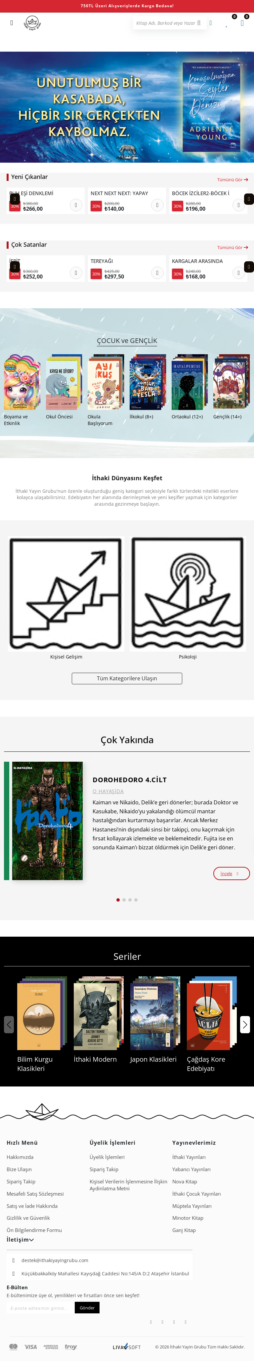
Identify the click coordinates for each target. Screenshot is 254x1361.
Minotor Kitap (187, 1217)
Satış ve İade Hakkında (32, 1206)
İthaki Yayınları (189, 1157)
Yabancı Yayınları (191, 1169)
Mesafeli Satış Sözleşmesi (35, 1193)
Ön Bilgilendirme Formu (34, 1230)
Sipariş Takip (21, 1181)
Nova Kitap (184, 1181)
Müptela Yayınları (192, 1206)
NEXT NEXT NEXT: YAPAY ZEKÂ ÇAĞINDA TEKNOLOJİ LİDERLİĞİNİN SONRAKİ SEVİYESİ (119, 193)
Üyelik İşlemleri (107, 1157)
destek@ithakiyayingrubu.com (54, 1260)
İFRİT (14, 261)
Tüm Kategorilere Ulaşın (127, 678)
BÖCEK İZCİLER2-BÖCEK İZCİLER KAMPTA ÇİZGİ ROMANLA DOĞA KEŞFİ (201, 193)
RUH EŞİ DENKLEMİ (31, 193)
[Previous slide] (15, 199)
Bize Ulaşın (19, 1169)
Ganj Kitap (184, 1230)
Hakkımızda (20, 1157)
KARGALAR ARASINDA (197, 261)
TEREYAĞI (102, 261)
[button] (119, 157)
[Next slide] (249, 199)
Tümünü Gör (233, 180)
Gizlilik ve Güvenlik (28, 1217)
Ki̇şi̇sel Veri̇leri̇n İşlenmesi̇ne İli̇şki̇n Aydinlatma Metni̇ (128, 1185)
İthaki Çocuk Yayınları (196, 1193)
